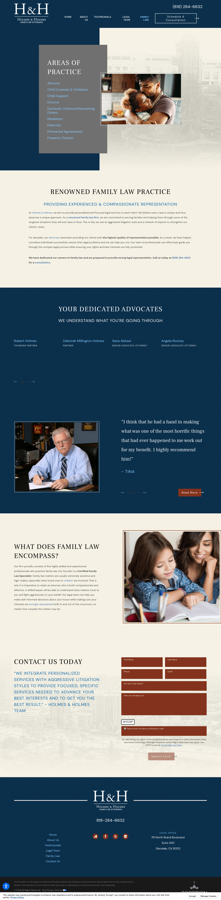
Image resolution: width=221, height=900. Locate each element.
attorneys (54, 237)
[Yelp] (115, 862)
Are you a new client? (133, 709)
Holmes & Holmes (42, 212)
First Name (129, 685)
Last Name (172, 685)
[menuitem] (68, 18)
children (68, 606)
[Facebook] (105, 862)
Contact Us (53, 887)
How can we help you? (134, 721)
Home (53, 860)
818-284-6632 (110, 846)
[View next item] (33, 407)
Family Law (53, 881)
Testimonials (53, 871)
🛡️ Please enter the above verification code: (144, 754)
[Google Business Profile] (125, 862)
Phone (126, 697)
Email (170, 697)
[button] (6, 886)
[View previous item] (16, 407)
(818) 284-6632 (188, 7)
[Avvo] (95, 862)
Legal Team (53, 876)
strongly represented (41, 630)
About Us (53, 865)
